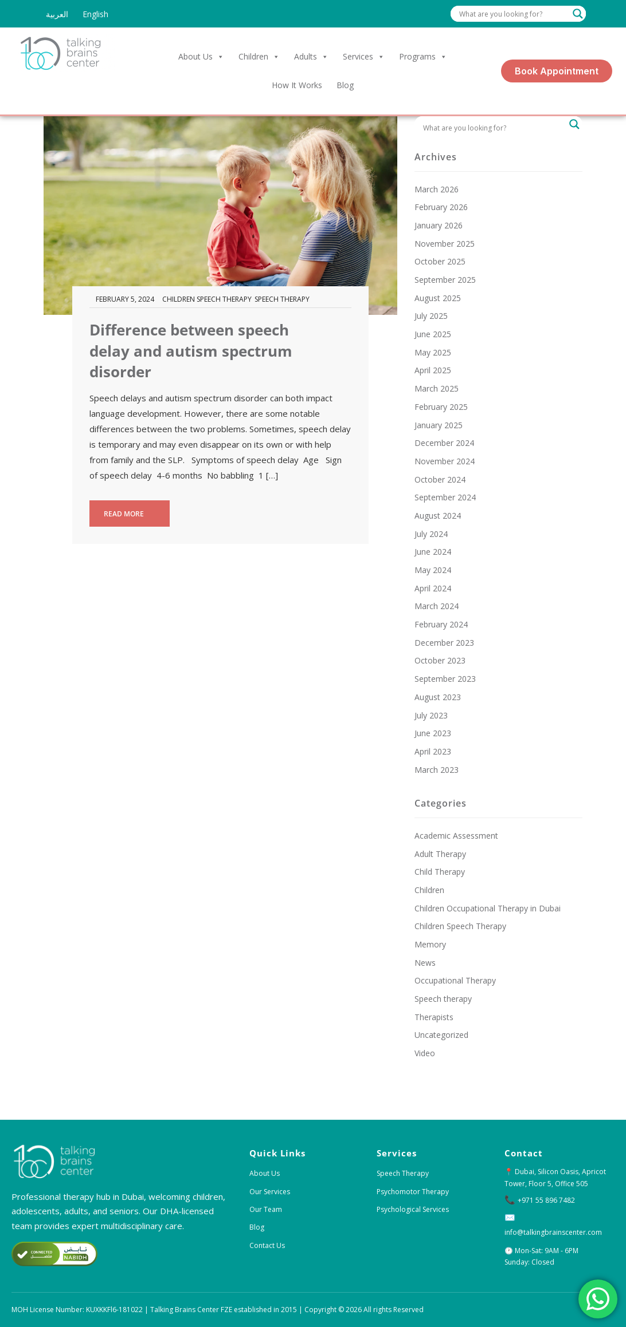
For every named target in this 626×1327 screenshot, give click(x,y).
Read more (130, 514)
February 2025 (441, 406)
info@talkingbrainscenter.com (553, 1232)
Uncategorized (441, 1034)
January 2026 (438, 225)
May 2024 (432, 569)
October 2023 (439, 660)
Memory (430, 944)
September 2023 (445, 678)
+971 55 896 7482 (546, 1200)
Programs (423, 56)
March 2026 (436, 189)
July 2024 (431, 533)
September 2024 (445, 497)
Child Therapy (439, 871)
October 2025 (439, 261)
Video (424, 1053)
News (425, 962)
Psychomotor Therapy (413, 1191)
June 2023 (432, 733)
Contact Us (267, 1245)
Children (259, 56)
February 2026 (441, 207)
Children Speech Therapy (207, 299)
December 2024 (444, 442)
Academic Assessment (456, 835)
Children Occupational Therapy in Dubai (487, 908)
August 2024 (437, 515)
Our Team (265, 1209)
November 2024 (444, 461)
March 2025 (436, 388)
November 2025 (444, 243)
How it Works (297, 85)
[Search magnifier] (578, 14)
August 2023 (437, 697)
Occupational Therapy (455, 980)
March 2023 (436, 769)
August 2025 (437, 298)
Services (364, 56)
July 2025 (431, 315)
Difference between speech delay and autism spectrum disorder (190, 350)
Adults (311, 56)
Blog (345, 85)
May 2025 (432, 352)
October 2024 (439, 479)
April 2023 (432, 751)
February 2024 (441, 624)
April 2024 (432, 588)
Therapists (433, 1017)
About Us (201, 56)
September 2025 (445, 279)
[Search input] (513, 14)
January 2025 (438, 425)
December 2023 (444, 642)
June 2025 (432, 334)
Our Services (269, 1191)
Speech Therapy (403, 1173)
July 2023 (431, 715)
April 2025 (432, 370)
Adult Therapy (440, 853)
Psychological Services (413, 1209)
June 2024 (432, 551)
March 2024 (436, 606)
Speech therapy (282, 299)
